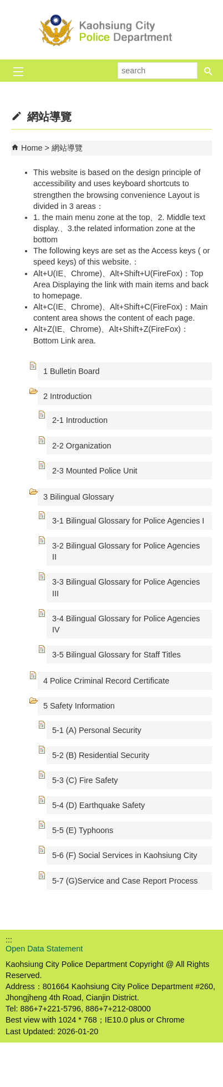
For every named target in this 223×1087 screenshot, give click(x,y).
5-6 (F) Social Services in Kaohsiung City (124, 855)
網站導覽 (67, 147)
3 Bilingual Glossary (78, 496)
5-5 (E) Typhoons (82, 830)
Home (31, 147)
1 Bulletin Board (71, 371)
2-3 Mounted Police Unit (95, 470)
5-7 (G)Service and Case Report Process (124, 880)
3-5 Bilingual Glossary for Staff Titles (116, 654)
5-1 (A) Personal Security (96, 730)
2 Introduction (67, 396)
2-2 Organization (81, 445)
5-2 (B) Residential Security (100, 755)
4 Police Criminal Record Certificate (106, 680)
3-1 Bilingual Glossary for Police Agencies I (128, 520)
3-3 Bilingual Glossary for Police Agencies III (126, 587)
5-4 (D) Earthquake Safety (98, 805)
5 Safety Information (79, 705)
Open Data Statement (44, 948)
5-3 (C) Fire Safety (85, 780)
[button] (208, 70)
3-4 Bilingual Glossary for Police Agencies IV (126, 624)
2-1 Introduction (80, 420)
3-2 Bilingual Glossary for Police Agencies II (126, 551)
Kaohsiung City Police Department (111, 29)
